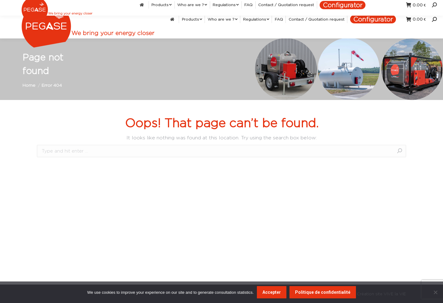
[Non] (435, 292)
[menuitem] (173, 19)
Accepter (271, 292)
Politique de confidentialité (322, 292)
